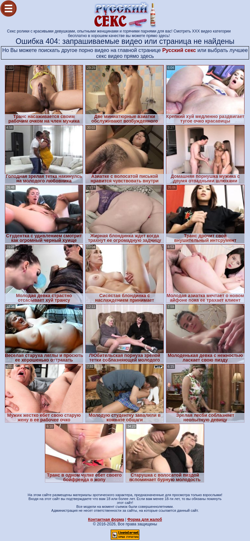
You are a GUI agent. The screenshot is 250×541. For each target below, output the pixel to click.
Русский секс (179, 50)
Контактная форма (106, 519)
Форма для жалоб (144, 519)
